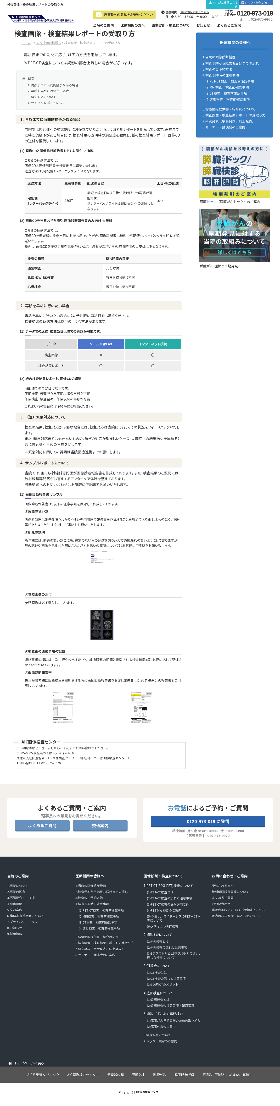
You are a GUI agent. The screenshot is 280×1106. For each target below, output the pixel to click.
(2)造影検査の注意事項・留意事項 (170, 1005)
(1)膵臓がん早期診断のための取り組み (174, 1020)
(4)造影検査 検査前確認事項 (227, 99)
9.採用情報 (14, 933)
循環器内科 (115, 1074)
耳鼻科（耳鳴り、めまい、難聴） (227, 1074)
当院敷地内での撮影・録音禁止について (240, 910)
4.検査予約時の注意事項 (220, 75)
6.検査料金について (157, 1035)
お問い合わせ (221, 904)
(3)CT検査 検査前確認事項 (226, 93)
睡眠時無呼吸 (184, 1074)
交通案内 (194, 2)
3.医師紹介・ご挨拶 (21, 897)
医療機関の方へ (133, 25)
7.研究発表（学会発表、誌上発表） (229, 121)
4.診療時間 (14, 904)
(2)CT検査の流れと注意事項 (166, 978)
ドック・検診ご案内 (257, 2)
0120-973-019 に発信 (208, 821)
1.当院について (17, 885)
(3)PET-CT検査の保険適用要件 (168, 904)
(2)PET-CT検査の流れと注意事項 (169, 898)
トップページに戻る (29, 1063)
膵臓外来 (138, 1074)
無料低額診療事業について (230, 891)
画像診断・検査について (170, 25)
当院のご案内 (103, 25)
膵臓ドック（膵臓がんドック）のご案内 (230, 201)
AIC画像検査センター (83, 1074)
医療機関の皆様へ (89, 875)
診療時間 (175, 2)
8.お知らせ (14, 927)
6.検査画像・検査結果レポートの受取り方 (234, 115)
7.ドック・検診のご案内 (160, 1041)
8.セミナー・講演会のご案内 (224, 127)
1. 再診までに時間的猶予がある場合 (53, 85)
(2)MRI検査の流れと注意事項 (167, 947)
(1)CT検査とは (157, 972)
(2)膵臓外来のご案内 (161, 1026)
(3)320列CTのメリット (162, 984)
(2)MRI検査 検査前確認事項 (227, 87)
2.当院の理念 (16, 891)
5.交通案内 (14, 910)
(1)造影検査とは (158, 999)
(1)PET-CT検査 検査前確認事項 (229, 81)
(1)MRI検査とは (158, 941)
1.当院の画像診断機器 (218, 57)
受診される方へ (223, 885)
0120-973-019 (255, 13)
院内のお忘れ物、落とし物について (237, 915)
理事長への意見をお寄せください (124, 14)
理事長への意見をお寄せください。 (71, 816)
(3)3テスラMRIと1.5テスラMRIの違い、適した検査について (174, 955)
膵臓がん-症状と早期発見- (219, 266)
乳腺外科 (160, 1074)
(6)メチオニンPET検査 (162, 926)
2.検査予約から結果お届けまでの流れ (230, 63)
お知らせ (203, 25)
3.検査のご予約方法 (217, 69)
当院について (153, 2)
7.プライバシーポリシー (24, 921)
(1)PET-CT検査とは (160, 892)
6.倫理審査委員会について (25, 915)
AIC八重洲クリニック (43, 1074)
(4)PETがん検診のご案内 (164, 910)
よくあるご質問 (229, 25)
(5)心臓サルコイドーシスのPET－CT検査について (174, 918)
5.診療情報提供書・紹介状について (228, 109)
